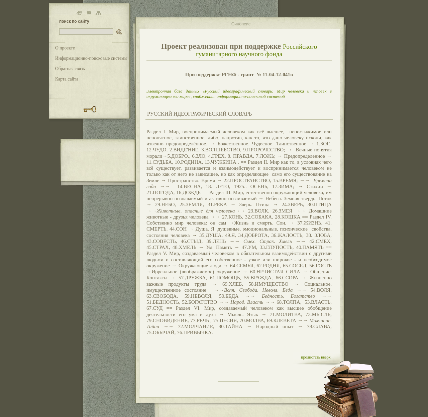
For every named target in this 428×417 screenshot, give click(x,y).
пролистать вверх (316, 357)
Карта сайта (66, 79)
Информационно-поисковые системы (91, 58)
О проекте (65, 47)
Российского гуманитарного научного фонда (256, 50)
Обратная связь (70, 68)
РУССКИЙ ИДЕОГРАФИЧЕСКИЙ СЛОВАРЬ (199, 114)
